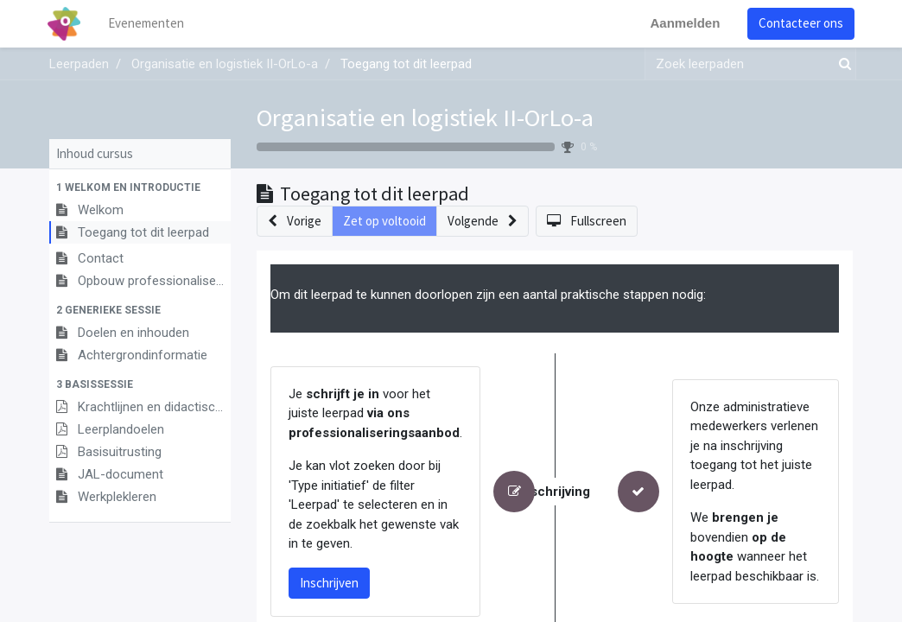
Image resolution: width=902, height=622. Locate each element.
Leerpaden (79, 64)
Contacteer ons (799, 23)
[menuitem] (149, 24)
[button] (140, 187)
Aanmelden (683, 23)
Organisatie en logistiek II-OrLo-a (425, 117)
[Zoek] (841, 64)
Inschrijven (329, 582)
